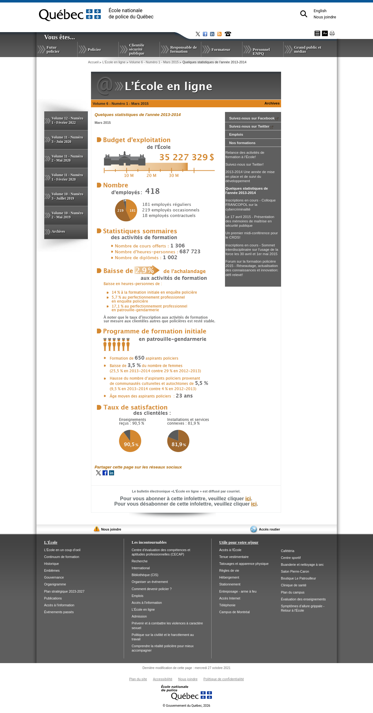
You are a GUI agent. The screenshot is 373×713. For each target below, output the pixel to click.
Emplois (236, 134)
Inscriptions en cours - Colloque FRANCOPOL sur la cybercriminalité (250, 204)
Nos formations (242, 143)
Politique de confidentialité (223, 679)
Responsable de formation (183, 49)
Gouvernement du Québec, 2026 (186, 705)
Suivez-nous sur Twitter (251, 126)
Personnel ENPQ (261, 51)
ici (248, 498)
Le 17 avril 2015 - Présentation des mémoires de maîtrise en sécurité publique (249, 221)
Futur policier (53, 49)
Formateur (221, 49)
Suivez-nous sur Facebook (254, 118)
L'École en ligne (113, 62)
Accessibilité (162, 679)
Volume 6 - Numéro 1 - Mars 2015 (154, 62)
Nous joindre (324, 17)
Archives (58, 231)
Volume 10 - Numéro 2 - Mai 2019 (67, 215)
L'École (50, 542)
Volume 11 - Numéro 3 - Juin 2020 (67, 139)
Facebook (105, 472)
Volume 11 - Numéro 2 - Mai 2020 (67, 158)
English (319, 10)
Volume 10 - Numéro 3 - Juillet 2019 (67, 196)
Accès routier (269, 529)
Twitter (98, 472)
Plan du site (138, 679)
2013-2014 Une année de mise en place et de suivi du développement (250, 176)
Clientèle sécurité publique (136, 49)
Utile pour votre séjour (239, 542)
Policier (94, 49)
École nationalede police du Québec (131, 13)
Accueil (93, 62)
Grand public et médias (307, 49)
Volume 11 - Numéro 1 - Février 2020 (67, 177)
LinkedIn (111, 472)
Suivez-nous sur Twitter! (244, 164)
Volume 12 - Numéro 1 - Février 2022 (67, 120)
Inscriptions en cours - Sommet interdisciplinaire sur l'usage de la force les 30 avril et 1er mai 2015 (251, 249)
